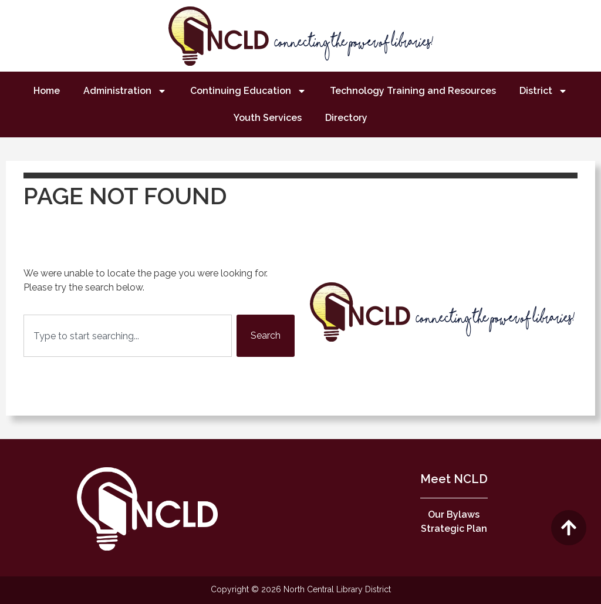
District (543, 91)
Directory (346, 117)
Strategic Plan (454, 528)
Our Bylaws (454, 514)
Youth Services (268, 117)
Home (46, 90)
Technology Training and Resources (413, 90)
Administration (125, 91)
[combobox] (127, 336)
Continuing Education (248, 91)
